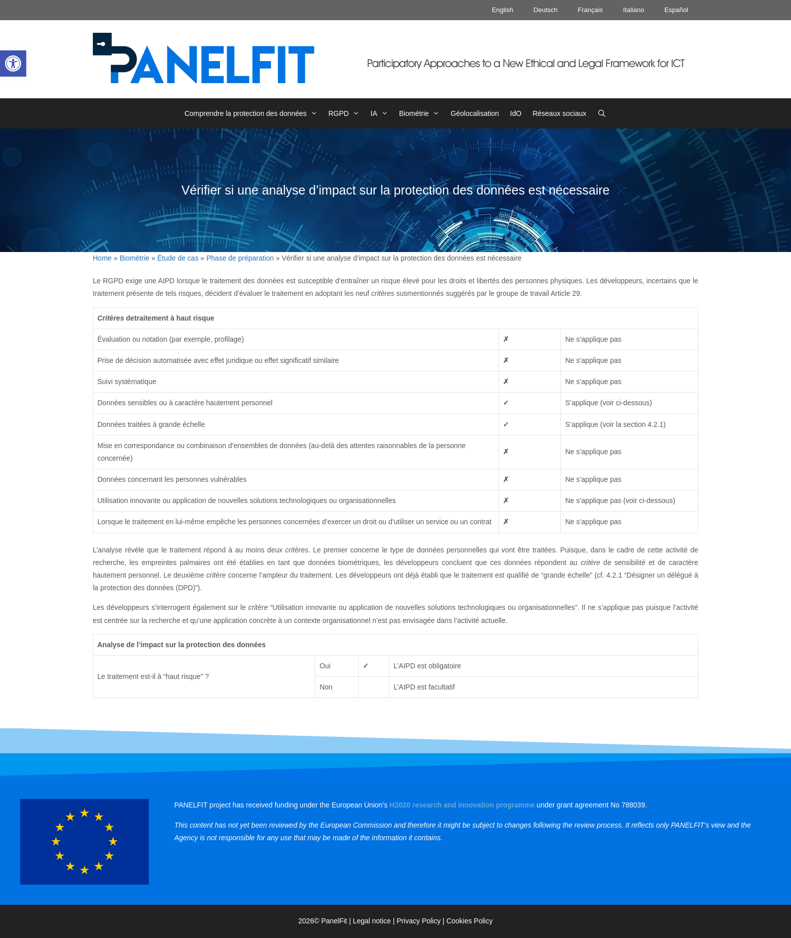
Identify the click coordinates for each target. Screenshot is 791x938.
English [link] (503, 10)
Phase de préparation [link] (240, 258)
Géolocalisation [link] (474, 113)
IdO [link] (516, 113)
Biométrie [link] (422, 113)
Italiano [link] (633, 10)
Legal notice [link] (372, 921)
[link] (13, 63)
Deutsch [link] (546, 10)
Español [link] (676, 10)
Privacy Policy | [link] (421, 921)
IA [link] (382, 113)
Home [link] (102, 258)
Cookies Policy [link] (469, 921)
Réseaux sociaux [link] (560, 113)
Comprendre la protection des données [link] (254, 113)
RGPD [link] (346, 113)
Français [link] (590, 10)
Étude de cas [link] (178, 258)
